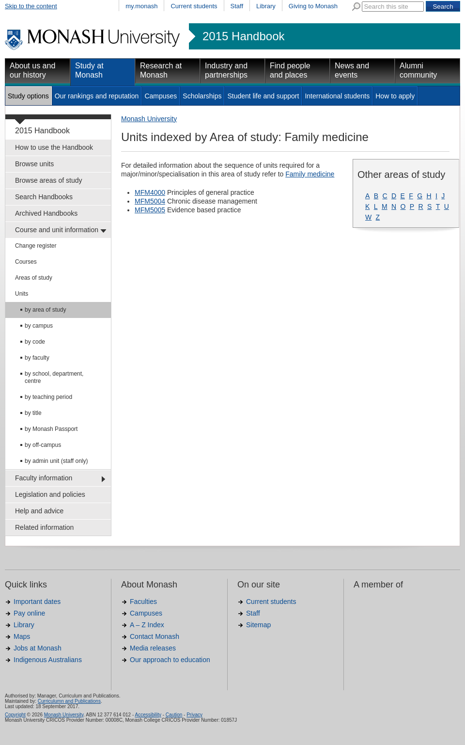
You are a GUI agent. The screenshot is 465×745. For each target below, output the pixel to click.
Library (266, 6)
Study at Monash (89, 70)
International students (337, 96)
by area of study (45, 309)
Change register (35, 245)
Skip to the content (31, 6)
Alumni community (418, 70)
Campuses (160, 96)
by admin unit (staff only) (56, 461)
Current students (193, 6)
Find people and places (290, 70)
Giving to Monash (313, 6)
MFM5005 (150, 210)
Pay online (29, 613)
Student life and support (263, 96)
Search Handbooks (44, 197)
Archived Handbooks (46, 213)
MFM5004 (150, 201)
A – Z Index (147, 625)
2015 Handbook (243, 36)
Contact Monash (154, 636)
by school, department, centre (54, 377)
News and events (352, 70)
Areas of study (33, 277)
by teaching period (48, 397)
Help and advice (39, 511)
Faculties (143, 601)
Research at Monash (161, 70)
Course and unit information (56, 230)
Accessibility (148, 714)
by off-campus (43, 445)
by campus (39, 325)
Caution (174, 714)
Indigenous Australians (48, 660)
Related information (44, 527)
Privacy (194, 714)
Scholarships (202, 96)
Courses (26, 261)
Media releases (153, 648)
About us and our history (32, 70)
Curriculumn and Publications (69, 701)
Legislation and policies (50, 494)
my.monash (141, 6)
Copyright (15, 714)
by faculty (37, 357)
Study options (28, 96)
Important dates (37, 601)
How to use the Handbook (54, 147)
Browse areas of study (48, 180)
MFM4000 (150, 192)
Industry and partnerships (226, 70)
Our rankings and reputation (97, 96)
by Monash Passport (51, 429)
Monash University (149, 119)
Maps (22, 636)
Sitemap (258, 625)
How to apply (395, 96)
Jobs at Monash (38, 648)
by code (35, 341)
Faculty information (43, 478)
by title (33, 413)
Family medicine (309, 174)
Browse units (34, 164)
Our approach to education (170, 660)
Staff (237, 6)
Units (21, 293)
